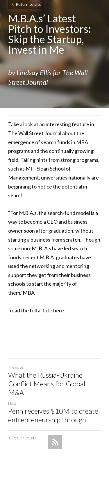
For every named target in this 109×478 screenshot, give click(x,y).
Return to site (26, 4)
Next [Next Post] (12, 403)
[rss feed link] (55, 442)
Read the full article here (36, 310)
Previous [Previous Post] (16, 367)
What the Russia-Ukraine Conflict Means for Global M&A (46, 383)
